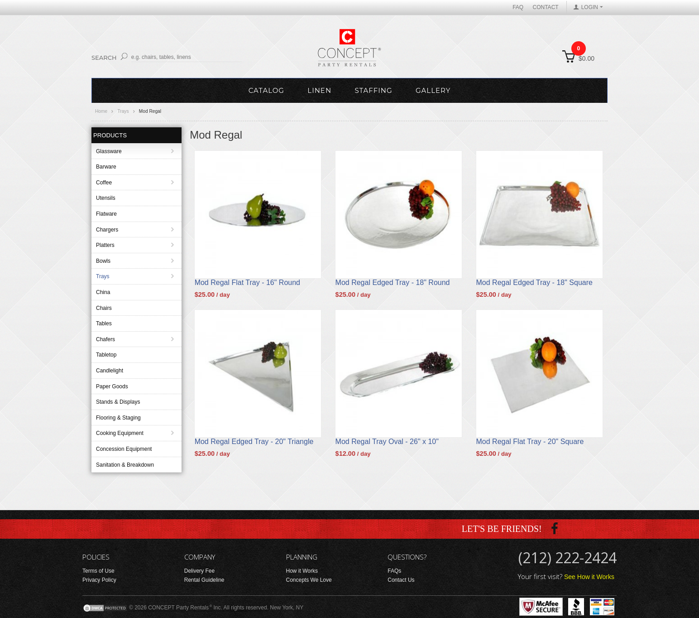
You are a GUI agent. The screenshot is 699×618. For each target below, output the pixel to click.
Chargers (107, 230)
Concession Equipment (124, 449)
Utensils (105, 198)
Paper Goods (112, 386)
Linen (319, 90)
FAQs (394, 571)
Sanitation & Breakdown (125, 465)
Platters (105, 245)
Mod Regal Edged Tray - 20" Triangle (254, 441)
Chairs (104, 308)
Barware (106, 167)
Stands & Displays (118, 402)
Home (101, 111)
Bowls (103, 261)
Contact (546, 7)
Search (104, 57)
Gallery (433, 90)
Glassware (109, 151)
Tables (104, 323)
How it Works (302, 571)
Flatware (106, 214)
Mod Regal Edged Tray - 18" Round (392, 282)
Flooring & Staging (118, 418)
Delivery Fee (199, 571)
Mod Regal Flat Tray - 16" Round (247, 282)
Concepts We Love (309, 580)
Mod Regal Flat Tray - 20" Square (530, 441)
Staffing (373, 90)
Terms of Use (98, 571)
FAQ (517, 7)
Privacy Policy (99, 580)
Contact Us (401, 580)
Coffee (104, 182)
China (103, 292)
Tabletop (106, 355)
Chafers (105, 339)
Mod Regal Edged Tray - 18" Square (534, 282)
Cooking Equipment (120, 433)
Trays (123, 111)
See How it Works (589, 576)
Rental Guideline (204, 580)
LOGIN (589, 7)
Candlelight (109, 370)
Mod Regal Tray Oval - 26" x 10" (387, 441)
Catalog (266, 90)
